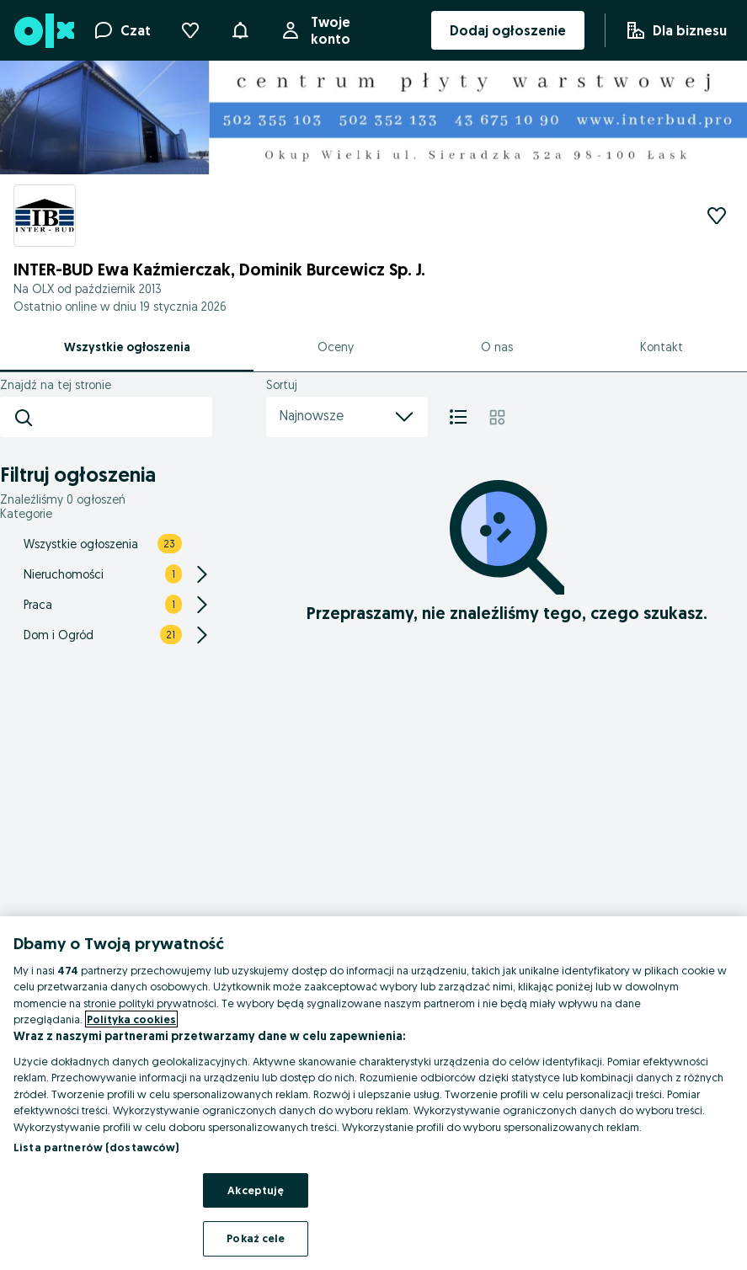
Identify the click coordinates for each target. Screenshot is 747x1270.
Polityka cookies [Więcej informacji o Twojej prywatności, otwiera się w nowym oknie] (131, 1019)
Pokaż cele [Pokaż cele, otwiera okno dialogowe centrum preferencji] (256, 1238)
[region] (373, 1093)
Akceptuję (255, 1190)
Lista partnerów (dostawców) (96, 1147)
